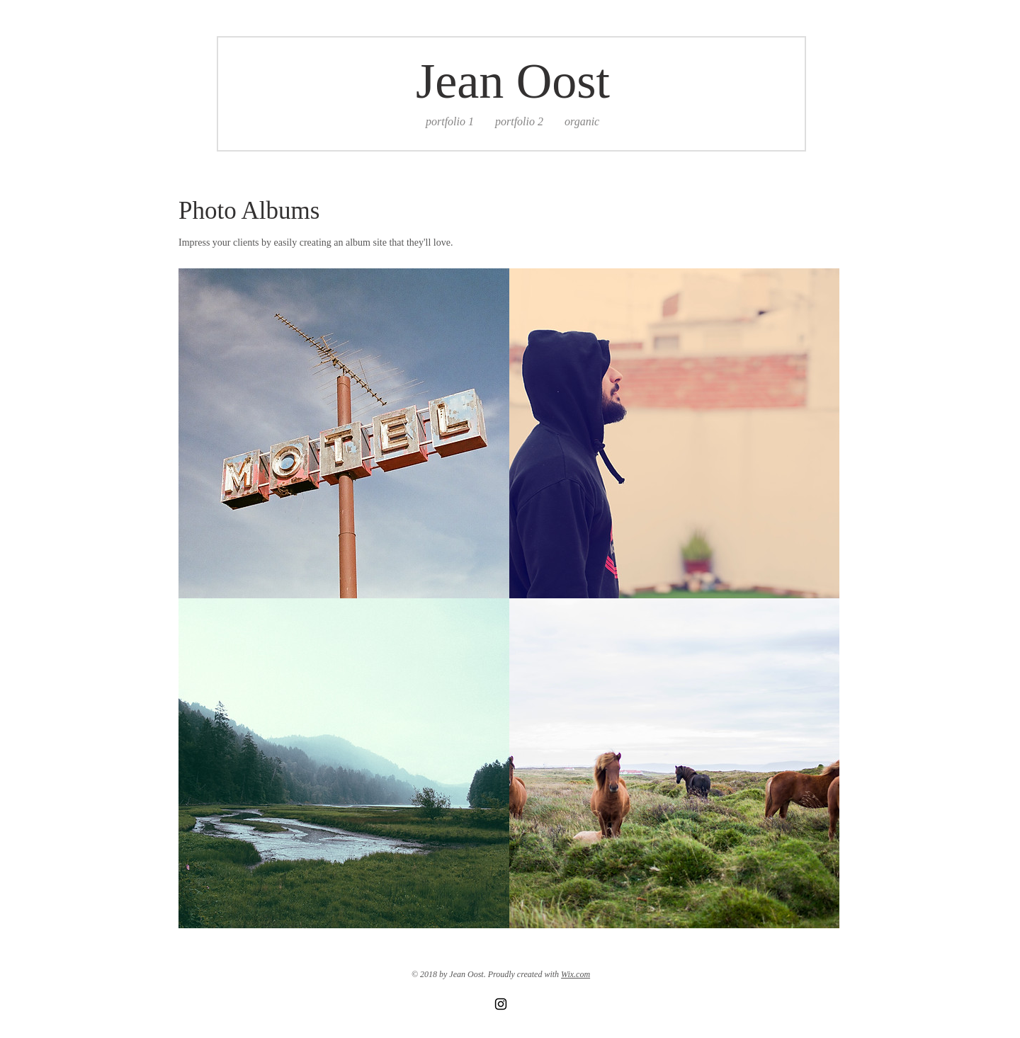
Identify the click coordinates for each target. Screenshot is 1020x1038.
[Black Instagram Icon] (501, 1004)
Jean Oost (513, 81)
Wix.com (575, 974)
